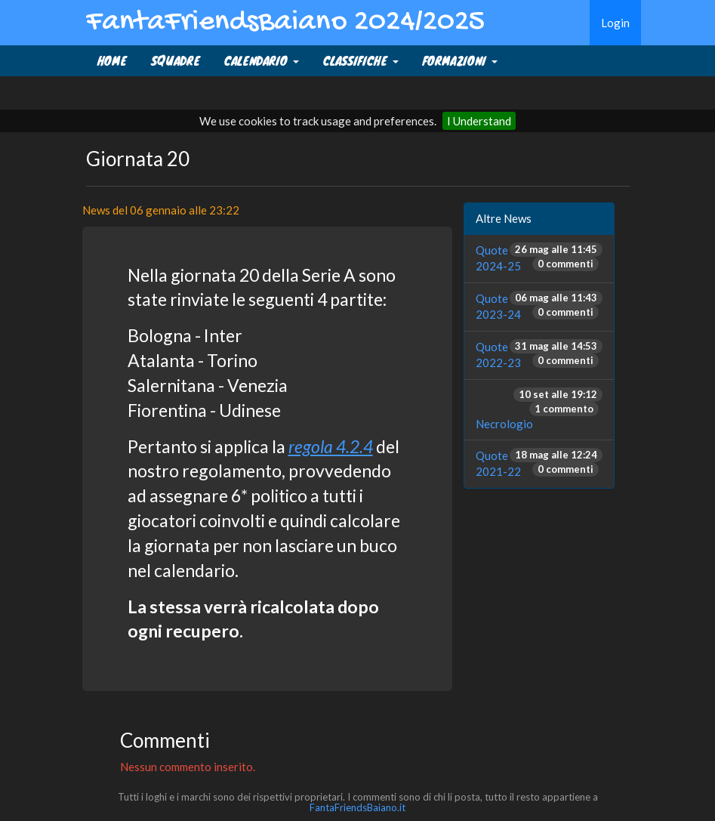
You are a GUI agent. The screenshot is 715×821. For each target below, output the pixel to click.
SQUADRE (175, 60)
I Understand (479, 121)
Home (112, 60)
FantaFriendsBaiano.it (357, 807)
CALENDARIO (261, 60)
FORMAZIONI (460, 60)
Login (615, 22)
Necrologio (504, 424)
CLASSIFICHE (361, 60)
